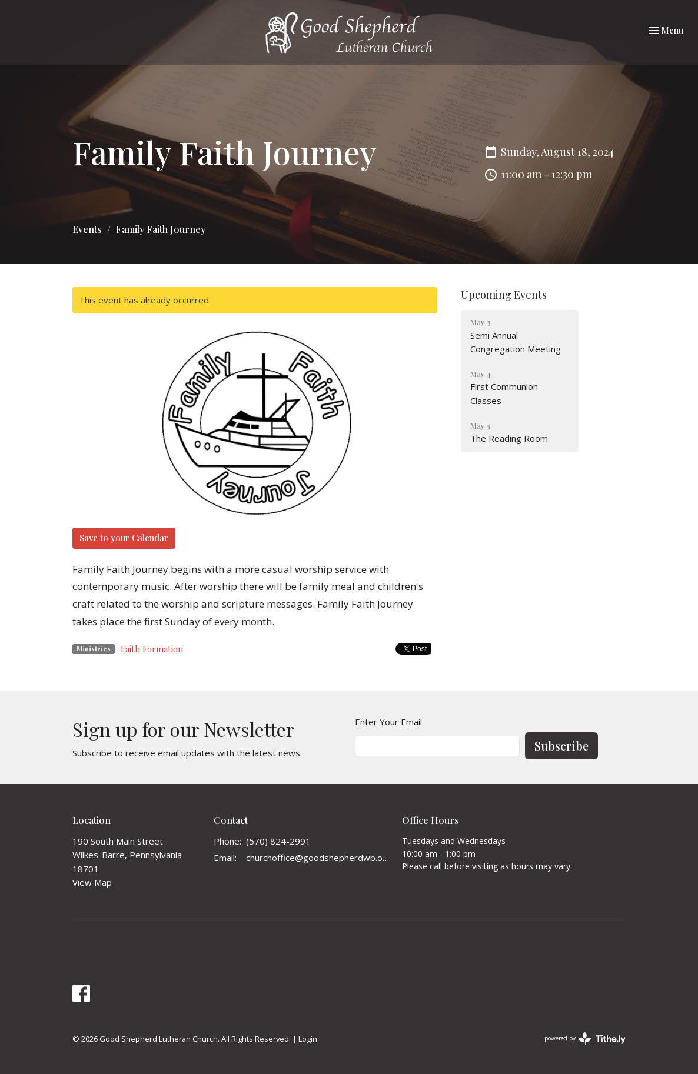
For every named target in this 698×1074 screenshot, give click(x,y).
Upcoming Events (504, 295)
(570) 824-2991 (278, 841)
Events (87, 229)
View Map (92, 882)
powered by (585, 1038)
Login (307, 1038)
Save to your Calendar (123, 537)
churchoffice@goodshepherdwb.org (318, 857)
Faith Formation (152, 649)
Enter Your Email (388, 722)
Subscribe (561, 745)
